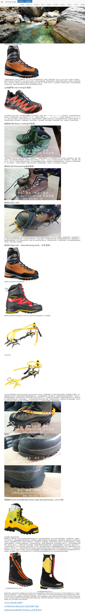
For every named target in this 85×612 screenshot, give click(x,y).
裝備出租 (49, 4)
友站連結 (62, 4)
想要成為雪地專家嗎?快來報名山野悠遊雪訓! (23, 610)
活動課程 (28, 1)
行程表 (42, 4)
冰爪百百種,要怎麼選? (13, 603)
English (22, 4)
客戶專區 (21, 1)
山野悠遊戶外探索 (10, 2)
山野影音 (69, 4)
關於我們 (36, 4)
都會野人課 (29, 4)
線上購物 (56, 4)
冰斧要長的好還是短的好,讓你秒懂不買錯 (21, 606)
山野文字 (76, 4)
